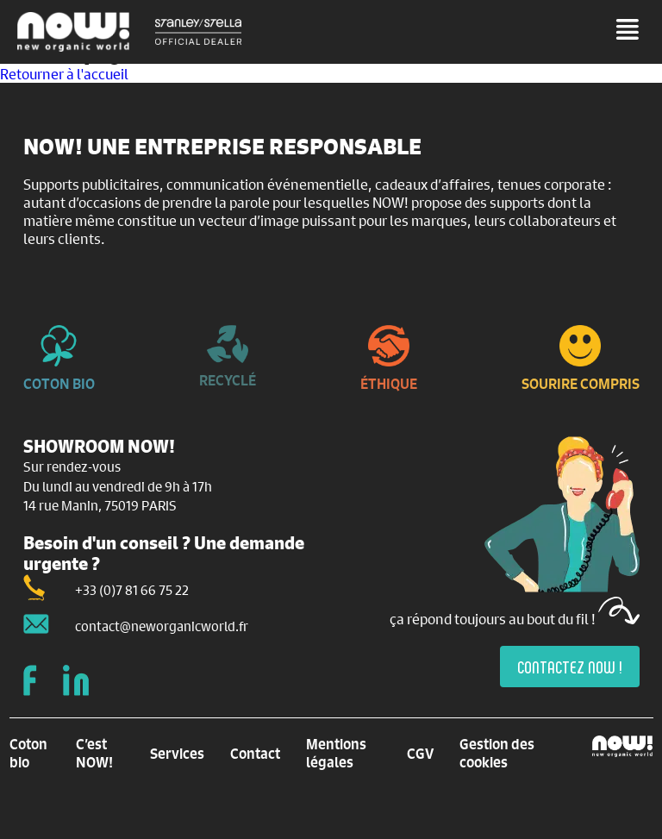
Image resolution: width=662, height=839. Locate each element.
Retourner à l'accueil (64, 74)
